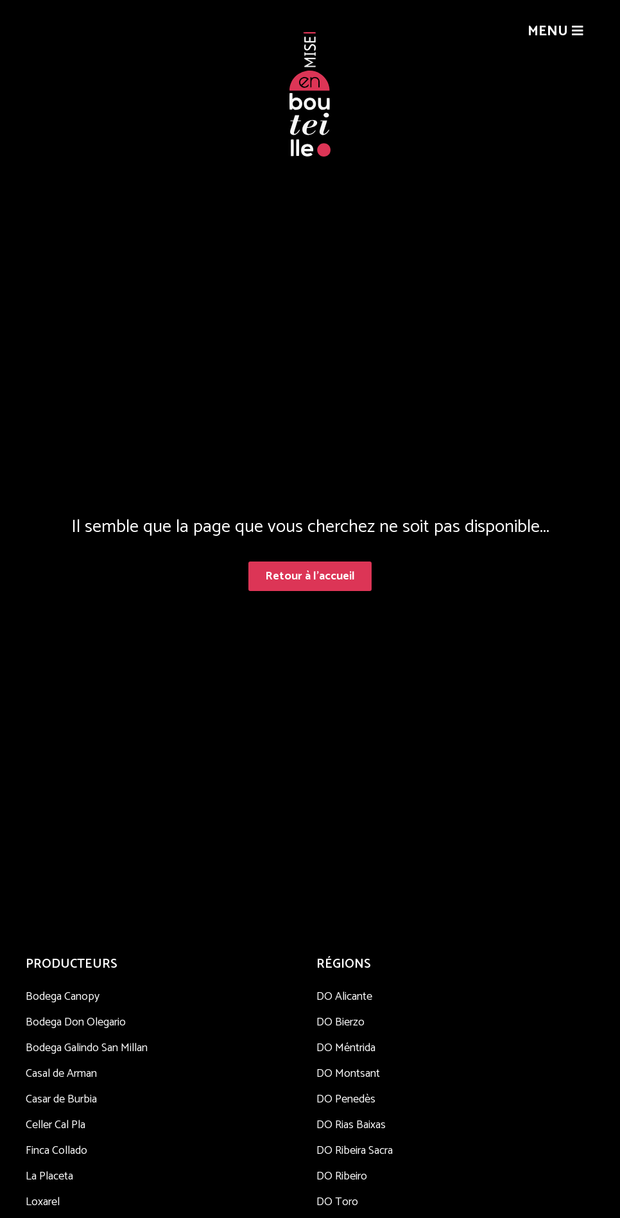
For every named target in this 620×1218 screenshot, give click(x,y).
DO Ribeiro (341, 1176)
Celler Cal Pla (55, 1125)
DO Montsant (348, 1073)
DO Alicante (344, 996)
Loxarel (43, 1202)
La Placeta (49, 1176)
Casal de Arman (61, 1073)
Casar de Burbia (61, 1099)
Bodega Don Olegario (76, 1022)
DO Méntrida (345, 1048)
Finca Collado (56, 1150)
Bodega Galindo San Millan (87, 1048)
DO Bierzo (340, 1022)
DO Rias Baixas (351, 1125)
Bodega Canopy (62, 996)
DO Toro (337, 1202)
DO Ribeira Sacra (354, 1150)
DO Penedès (345, 1099)
